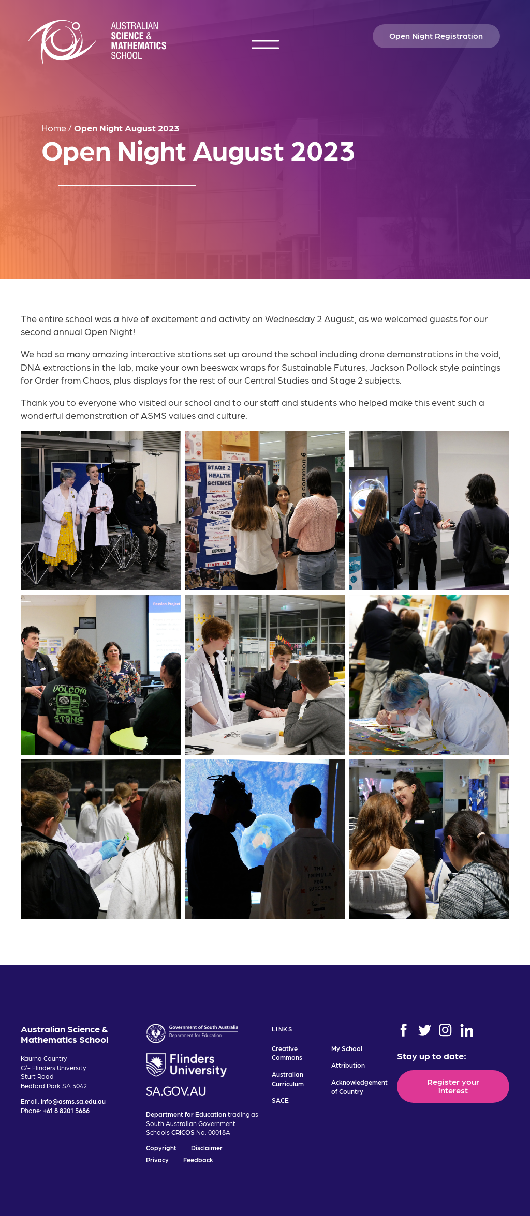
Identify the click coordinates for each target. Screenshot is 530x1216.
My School (346, 1048)
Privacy (157, 1159)
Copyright (161, 1147)
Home (53, 127)
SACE (280, 1100)
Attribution (348, 1065)
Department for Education (186, 1114)
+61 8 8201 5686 (66, 1110)
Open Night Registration (436, 35)
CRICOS (183, 1132)
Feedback (198, 1159)
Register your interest (453, 1085)
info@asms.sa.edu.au (73, 1101)
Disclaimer (207, 1147)
